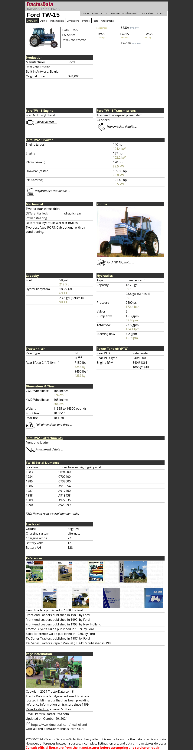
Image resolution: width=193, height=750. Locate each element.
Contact (161, 13)
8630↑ (130, 28)
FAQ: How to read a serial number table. (52, 514)
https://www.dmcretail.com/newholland (56, 725)
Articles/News (129, 13)
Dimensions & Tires (40, 386)
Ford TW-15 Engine (39, 111)
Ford (44, 9)
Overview (32, 20)
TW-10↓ (131, 43)
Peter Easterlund (37, 709)
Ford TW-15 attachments (44, 438)
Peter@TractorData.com (52, 714)
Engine (43, 20)
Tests (95, 20)
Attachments (107, 20)
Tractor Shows (147, 13)
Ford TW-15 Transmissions (116, 111)
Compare (114, 13)
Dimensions (73, 20)
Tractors (32, 9)
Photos (86, 20)
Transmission (57, 20)
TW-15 (55, 9)
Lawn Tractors (99, 13)
